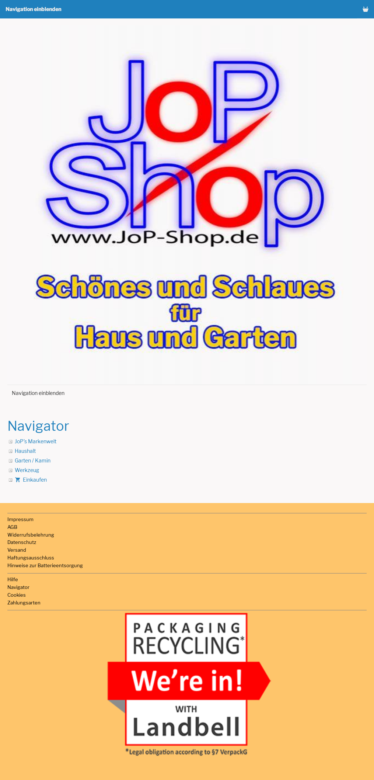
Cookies (16, 595)
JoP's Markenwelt (35, 441)
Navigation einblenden (33, 9)
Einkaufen (31, 479)
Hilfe (12, 579)
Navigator (18, 587)
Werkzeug (27, 470)
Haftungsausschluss (30, 558)
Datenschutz (21, 542)
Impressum (20, 519)
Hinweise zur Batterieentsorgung (45, 565)
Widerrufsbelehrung (30, 535)
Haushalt (25, 451)
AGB (12, 527)
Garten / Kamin (32, 460)
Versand (16, 550)
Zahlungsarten (24, 603)
